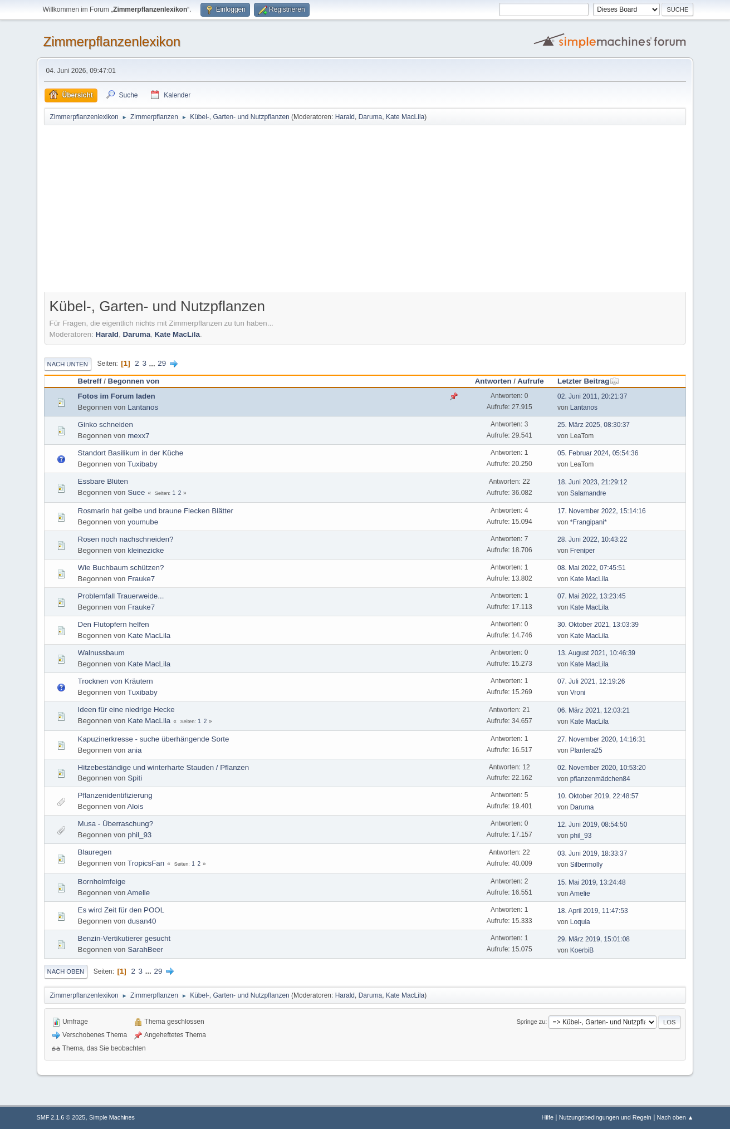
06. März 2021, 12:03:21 (593, 710)
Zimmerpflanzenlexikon (112, 41)
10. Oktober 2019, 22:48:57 (598, 796)
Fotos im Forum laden (116, 396)
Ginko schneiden (105, 424)
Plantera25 (586, 750)
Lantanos (143, 407)
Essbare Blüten (103, 481)
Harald (345, 117)
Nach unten (67, 364)
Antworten (493, 381)
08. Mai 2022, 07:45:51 (591, 568)
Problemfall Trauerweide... (121, 596)
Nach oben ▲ (675, 1117)
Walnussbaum (101, 653)
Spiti (135, 778)
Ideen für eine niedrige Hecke (126, 709)
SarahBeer (145, 949)
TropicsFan (146, 863)
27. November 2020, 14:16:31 (601, 739)
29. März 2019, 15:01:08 (593, 939)
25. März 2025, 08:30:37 (593, 425)
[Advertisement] (365, 210)
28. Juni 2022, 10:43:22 (592, 539)
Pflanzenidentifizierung (115, 795)
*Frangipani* (588, 522)
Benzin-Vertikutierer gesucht (124, 938)
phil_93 (139, 835)
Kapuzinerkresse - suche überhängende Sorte (153, 739)
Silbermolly (586, 864)
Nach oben (66, 971)
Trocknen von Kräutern (115, 681)
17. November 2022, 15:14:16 (601, 511)
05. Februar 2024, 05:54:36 (597, 453)
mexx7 (138, 435)
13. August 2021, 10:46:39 (596, 653)
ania (134, 750)
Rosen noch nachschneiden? (126, 539)
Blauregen (95, 852)
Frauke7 (141, 579)
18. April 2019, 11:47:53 (592, 911)
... (153, 363)
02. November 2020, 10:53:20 (601, 768)
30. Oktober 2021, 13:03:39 (598, 625)
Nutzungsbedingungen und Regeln (605, 1117)
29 (162, 363)
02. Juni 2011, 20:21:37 (592, 396)
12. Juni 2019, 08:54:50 (592, 824)
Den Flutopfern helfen (113, 624)
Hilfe (547, 1117)
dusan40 (142, 921)
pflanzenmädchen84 (600, 779)
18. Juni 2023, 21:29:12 (592, 482)
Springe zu (531, 1021)
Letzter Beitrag (588, 381)
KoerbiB (582, 950)
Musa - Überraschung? (116, 823)
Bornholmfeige (102, 881)
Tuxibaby (143, 464)
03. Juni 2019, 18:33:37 (592, 853)
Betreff (90, 381)
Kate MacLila (405, 117)
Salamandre (588, 493)
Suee (136, 492)
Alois (135, 806)
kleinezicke (146, 550)
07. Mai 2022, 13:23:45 (591, 596)
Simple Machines (112, 1117)
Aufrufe (530, 381)
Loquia (580, 922)
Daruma (371, 117)
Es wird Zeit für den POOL (121, 910)
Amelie (138, 893)
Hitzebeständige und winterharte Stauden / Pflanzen (163, 767)
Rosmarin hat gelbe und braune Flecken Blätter (155, 511)
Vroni (578, 692)
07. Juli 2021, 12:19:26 (591, 681)
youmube (143, 522)
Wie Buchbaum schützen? (121, 567)
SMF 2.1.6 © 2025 (61, 1117)
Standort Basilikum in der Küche (131, 453)
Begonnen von (134, 381)
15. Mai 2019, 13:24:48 (591, 882)
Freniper (582, 550)
